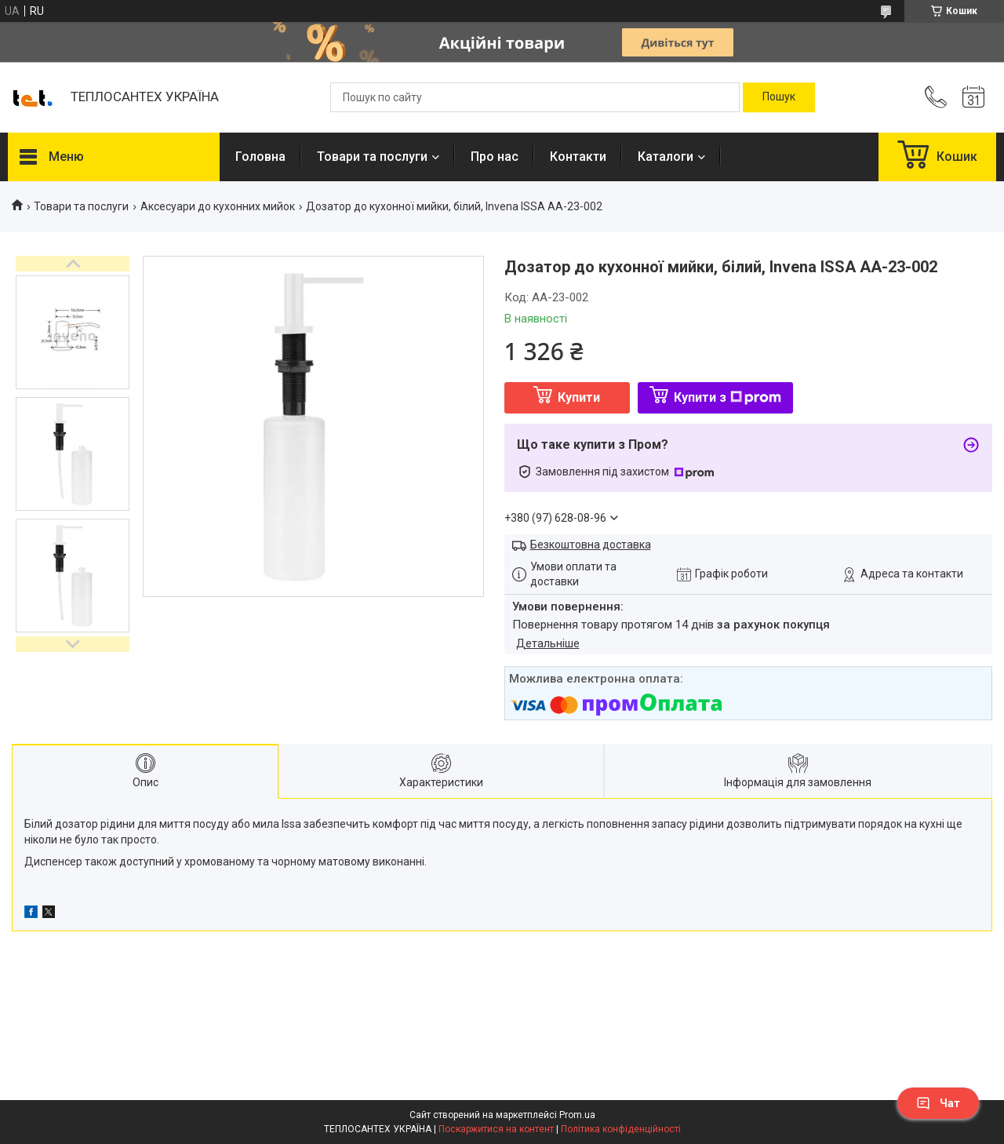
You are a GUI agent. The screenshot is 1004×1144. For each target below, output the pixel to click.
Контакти (578, 156)
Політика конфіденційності (621, 1129)
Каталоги (665, 156)
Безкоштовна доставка (590, 544)
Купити (579, 397)
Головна (260, 156)
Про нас (494, 156)
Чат (938, 1103)
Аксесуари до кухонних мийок (217, 206)
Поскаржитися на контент (496, 1129)
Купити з (727, 397)
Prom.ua (577, 1114)
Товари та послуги (372, 156)
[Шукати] (779, 97)
